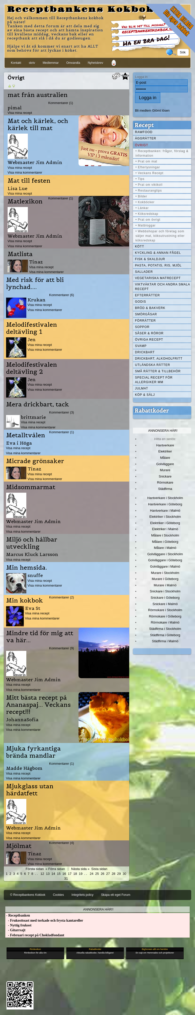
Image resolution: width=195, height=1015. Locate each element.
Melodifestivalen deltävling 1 (31, 328)
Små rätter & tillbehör (158, 371)
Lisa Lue (17, 188)
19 (80, 874)
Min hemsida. (26, 567)
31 (66, 878)
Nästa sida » (80, 869)
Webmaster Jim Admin (35, 162)
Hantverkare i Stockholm (165, 498)
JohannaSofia (22, 719)
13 (47, 874)
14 (53, 874)
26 (102, 874)
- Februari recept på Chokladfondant (34, 935)
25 (97, 874)
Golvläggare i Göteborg (165, 560)
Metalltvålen (25, 435)
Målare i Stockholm (165, 535)
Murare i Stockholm (165, 573)
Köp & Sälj (145, 395)
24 (91, 874)
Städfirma (165, 489)
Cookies (58, 895)
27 (108, 874)
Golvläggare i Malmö (165, 566)
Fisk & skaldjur (150, 259)
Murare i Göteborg (165, 579)
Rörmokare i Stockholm (165, 610)
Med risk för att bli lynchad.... (35, 283)
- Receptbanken (17, 915)
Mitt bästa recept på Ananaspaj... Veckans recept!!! (38, 704)
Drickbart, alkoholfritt (158, 358)
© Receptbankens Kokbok (27, 895)
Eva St (32, 608)
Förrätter (145, 320)
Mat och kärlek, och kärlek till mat (38, 124)
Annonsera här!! (98, 909)
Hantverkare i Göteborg (165, 504)
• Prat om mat (146, 161)
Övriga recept (149, 339)
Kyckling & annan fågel (158, 253)
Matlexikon (25, 201)
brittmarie (33, 417)
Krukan (37, 300)
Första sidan (35, 869)
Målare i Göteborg (165, 542)
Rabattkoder (151, 410)
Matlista (20, 254)
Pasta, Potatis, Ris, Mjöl (158, 265)
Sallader (144, 272)
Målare (165, 458)
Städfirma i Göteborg (165, 635)
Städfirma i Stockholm (165, 629)
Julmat (141, 388)
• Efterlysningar (147, 167)
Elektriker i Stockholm (165, 517)
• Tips (140, 179)
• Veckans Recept (149, 173)
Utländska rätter (152, 365)
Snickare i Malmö (165, 604)
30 (124, 874)
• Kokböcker (144, 202)
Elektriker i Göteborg (165, 523)
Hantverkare (165, 445)
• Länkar (142, 208)
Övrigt (141, 145)
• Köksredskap (146, 214)
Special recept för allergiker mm (154, 380)
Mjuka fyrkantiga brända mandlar (33, 752)
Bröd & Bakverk (150, 308)
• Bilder (141, 196)
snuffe (35, 575)
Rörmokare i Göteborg (165, 616)
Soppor (142, 327)
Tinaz (36, 262)
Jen (32, 339)
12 (42, 874)
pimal (15, 108)
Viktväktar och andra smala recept (162, 287)
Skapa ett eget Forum (115, 895)
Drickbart (145, 352)
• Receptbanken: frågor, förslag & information (161, 153)
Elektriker (165, 451)
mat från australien (38, 94)
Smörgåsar (146, 314)
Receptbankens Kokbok (80, 9)
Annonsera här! (163, 430)
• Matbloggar (145, 225)
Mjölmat (18, 846)
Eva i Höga (19, 443)
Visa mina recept (20, 113)
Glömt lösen (161, 110)
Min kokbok (24, 600)
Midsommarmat (30, 487)
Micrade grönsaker (35, 461)
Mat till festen (29, 180)
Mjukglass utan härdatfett (29, 790)
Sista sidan (99, 869)
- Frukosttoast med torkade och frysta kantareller (44, 920)
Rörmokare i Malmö (165, 622)
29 (119, 874)
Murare (165, 470)
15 (59, 874)
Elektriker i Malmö (165, 529)
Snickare (165, 476)
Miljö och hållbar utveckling (31, 543)
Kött (139, 246)
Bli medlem (143, 110)
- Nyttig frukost (18, 925)
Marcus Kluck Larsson (32, 554)
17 (69, 874)
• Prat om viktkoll (149, 185)
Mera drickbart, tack (37, 404)
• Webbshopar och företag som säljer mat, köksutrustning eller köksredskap (160, 236)
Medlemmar (50, 63)
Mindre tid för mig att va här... (39, 637)
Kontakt (16, 63)
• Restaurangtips (148, 190)
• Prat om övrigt (147, 219)
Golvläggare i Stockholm (165, 554)
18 (75, 874)
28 (113, 874)
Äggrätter (145, 138)
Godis (140, 301)
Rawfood (143, 132)
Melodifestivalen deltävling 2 (31, 368)
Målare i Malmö (165, 548)
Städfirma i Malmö (165, 641)
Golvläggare (165, 464)
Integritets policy (82, 895)
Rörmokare (165, 482)
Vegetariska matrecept (158, 278)
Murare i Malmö (165, 585)
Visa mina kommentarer (25, 172)
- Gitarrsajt (15, 930)
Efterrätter (147, 295)
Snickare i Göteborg (165, 597)
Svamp (141, 346)
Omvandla (73, 63)
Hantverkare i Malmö (165, 510)
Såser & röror (149, 333)
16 (64, 874)
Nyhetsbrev (95, 63)
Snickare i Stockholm (165, 591)
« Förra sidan (55, 869)
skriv (32, 63)
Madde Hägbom (24, 768)
